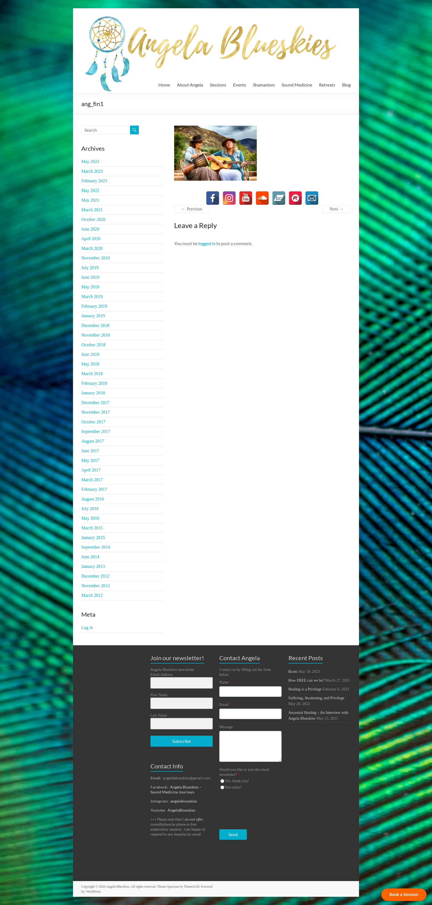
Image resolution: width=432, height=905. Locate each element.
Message (227, 727)
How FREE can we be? (306, 680)
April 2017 (91, 470)
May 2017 (90, 460)
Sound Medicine (297, 84)
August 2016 (92, 499)
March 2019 (92, 296)
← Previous (191, 209)
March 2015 (92, 527)
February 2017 (94, 489)
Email (225, 705)
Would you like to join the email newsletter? (244, 772)
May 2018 (90, 364)
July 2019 (90, 267)
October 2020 (93, 219)
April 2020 (91, 238)
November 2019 (95, 258)
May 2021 (90, 200)
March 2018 (92, 373)
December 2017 (95, 402)
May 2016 (90, 518)
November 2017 (95, 412)
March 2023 (92, 171)
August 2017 (92, 441)
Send (233, 834)
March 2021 (92, 209)
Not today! (233, 787)
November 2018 (95, 335)
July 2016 (90, 508)
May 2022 (90, 190)
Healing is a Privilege (305, 689)
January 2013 (93, 566)
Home (164, 84)
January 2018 (93, 393)
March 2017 (92, 479)
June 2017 (90, 450)
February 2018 (94, 383)
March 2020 (92, 248)
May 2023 (90, 161)
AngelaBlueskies (181, 810)
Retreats (327, 84)
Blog (346, 84)
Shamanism (264, 84)
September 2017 (95, 431)
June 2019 (90, 277)
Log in (87, 627)
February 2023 (94, 180)
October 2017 (93, 421)
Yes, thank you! (237, 781)
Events (239, 84)
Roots (293, 672)
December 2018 (95, 325)
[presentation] (253, 808)
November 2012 (95, 585)
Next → (337, 209)
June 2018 (90, 354)
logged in (206, 243)
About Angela (190, 84)
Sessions (218, 84)
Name (225, 682)
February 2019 (94, 306)
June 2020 (90, 229)
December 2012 (95, 576)
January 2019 (93, 315)
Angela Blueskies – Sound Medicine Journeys (176, 789)
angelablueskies (183, 801)
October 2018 (93, 344)
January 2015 (93, 537)
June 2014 (90, 556)
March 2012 (92, 595)
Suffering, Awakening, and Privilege (316, 698)
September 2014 (95, 547)
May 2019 (90, 286)
